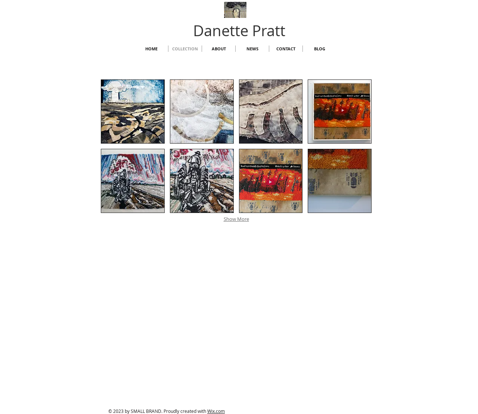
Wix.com (216, 411)
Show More (236, 219)
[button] (133, 111)
